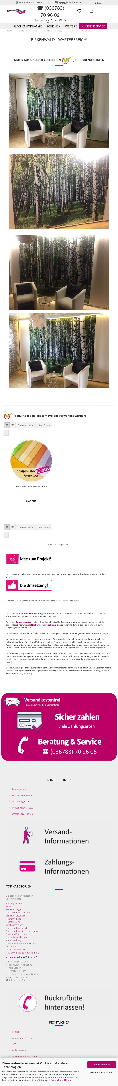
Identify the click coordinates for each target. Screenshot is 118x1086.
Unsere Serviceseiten (22, 813)
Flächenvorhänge (27, 26)
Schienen (54, 26)
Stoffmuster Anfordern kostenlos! (31, 486)
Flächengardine (13, 921)
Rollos (9, 906)
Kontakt (16, 1031)
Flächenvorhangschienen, (18, 912)
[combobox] (25, 425)
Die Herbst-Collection (16, 937)
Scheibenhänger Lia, (15, 915)
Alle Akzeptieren (101, 1064)
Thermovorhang (13, 940)
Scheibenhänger (14, 909)
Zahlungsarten (19, 789)
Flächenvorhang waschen (18, 928)
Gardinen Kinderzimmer (17, 934)
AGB (14, 1044)
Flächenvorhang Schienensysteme (22, 931)
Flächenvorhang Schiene (43, 624)
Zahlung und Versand (22, 1037)
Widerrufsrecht (19, 1050)
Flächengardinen (14, 903)
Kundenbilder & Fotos (22, 807)
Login (98, 3)
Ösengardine (12, 946)
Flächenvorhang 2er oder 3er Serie (22, 952)
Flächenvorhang (34, 613)
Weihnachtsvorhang (15, 949)
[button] (91, 12)
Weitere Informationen (101, 1072)
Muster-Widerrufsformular (24, 1056)
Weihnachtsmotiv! (27, 943)
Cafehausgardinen (14, 924)
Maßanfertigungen (21, 801)
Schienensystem (24, 622)
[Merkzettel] (79, 12)
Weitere (71, 26)
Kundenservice (93, 26)
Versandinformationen (22, 795)
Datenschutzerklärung (61, 1080)
